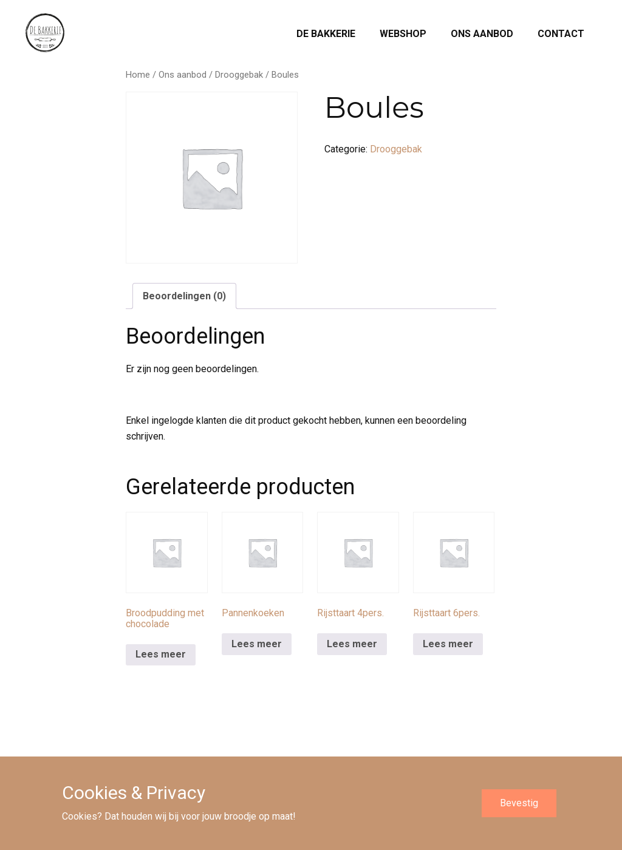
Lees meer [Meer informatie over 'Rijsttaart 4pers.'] (352, 644)
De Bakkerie (325, 33)
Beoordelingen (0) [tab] (184, 296)
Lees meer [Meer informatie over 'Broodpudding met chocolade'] (160, 654)
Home (138, 74)
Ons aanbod (482, 33)
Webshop (403, 33)
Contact (561, 33)
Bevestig (519, 803)
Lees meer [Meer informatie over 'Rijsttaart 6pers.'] (448, 644)
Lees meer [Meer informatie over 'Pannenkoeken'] (256, 644)
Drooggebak (239, 74)
